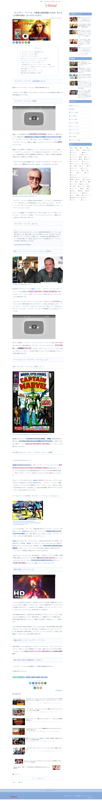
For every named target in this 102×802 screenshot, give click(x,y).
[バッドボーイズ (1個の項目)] (82, 186)
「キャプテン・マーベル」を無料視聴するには (32, 52)
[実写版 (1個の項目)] (83, 189)
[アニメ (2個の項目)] (72, 173)
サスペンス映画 (74, 122)
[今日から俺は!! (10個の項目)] (87, 150)
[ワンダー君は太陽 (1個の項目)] (87, 180)
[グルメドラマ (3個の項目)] (86, 155)
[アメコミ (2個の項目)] (80, 173)
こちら (26, 162)
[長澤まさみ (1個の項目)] (73, 191)
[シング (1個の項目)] (71, 182)
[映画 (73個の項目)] (71, 148)
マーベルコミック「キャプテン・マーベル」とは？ (33, 60)
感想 (42, 678)
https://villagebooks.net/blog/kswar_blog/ (20, 461)
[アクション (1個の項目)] (86, 200)
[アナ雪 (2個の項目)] (89, 166)
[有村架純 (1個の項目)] (81, 191)
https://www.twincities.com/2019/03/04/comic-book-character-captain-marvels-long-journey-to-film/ (31, 435)
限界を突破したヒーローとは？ (28, 69)
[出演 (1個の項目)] (89, 189)
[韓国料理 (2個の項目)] (72, 180)
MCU (14, 88)
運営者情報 (78, 798)
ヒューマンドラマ (75, 129)
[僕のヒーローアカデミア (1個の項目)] (85, 184)
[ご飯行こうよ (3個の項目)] (88, 159)
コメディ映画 (74, 119)
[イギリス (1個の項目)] (72, 195)
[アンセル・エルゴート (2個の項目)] (75, 164)
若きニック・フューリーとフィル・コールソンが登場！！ (35, 58)
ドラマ (32, 678)
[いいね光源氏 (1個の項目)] (73, 186)
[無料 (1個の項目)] (78, 195)
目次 (36, 48)
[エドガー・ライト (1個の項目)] (74, 189)
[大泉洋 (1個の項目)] (88, 191)
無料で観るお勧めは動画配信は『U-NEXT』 (31, 73)
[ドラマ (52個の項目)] (89, 148)
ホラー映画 (73, 136)
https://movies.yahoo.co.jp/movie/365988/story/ (23, 245)
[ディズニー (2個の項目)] (82, 166)
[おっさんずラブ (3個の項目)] (73, 159)
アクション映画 (21, 678)
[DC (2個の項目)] (71, 166)
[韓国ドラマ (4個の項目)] (86, 153)
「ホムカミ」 (38, 165)
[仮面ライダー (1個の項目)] (87, 193)
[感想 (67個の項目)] (76, 148)
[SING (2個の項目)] (76, 166)
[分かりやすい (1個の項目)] (83, 182)
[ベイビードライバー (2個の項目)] (75, 162)
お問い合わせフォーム (69, 798)
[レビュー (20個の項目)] (79, 150)
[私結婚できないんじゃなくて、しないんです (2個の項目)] (80, 177)
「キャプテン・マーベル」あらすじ (29, 56)
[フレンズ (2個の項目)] (88, 173)
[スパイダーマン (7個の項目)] (75, 153)
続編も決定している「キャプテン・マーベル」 (32, 71)
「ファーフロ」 (45, 165)
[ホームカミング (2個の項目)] (74, 168)
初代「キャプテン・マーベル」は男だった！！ (33, 62)
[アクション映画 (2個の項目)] (86, 171)
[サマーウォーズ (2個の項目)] (80, 175)
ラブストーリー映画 (75, 140)
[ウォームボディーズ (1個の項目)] (86, 195)
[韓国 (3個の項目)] (81, 157)
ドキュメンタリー (75, 126)
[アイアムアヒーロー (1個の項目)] (75, 193)
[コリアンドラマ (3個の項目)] (74, 157)
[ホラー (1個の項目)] (77, 182)
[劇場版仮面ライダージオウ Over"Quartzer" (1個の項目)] (80, 198)
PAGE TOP (51, 792)
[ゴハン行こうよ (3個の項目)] (75, 155)
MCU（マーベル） (75, 105)
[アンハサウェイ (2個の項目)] (86, 168)
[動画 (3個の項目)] (81, 159)
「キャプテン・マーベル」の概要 (29, 54)
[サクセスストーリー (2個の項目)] (75, 171)
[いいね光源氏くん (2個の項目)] (86, 164)
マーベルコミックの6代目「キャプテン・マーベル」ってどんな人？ (38, 67)
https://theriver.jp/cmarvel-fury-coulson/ (20, 285)
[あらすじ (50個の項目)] (72, 150)
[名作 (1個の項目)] (89, 186)
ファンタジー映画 (75, 133)
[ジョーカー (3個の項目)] (88, 157)
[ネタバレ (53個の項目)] (82, 148)
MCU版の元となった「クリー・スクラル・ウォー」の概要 (36, 65)
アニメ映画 (73, 116)
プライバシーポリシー (87, 798)
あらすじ (28, 678)
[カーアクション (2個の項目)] (86, 162)
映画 (45, 678)
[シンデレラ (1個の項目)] (74, 200)
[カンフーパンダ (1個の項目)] (74, 184)
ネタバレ (38, 678)
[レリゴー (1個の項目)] (79, 180)
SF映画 (15, 678)
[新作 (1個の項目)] (90, 182)
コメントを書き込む (38, 780)
